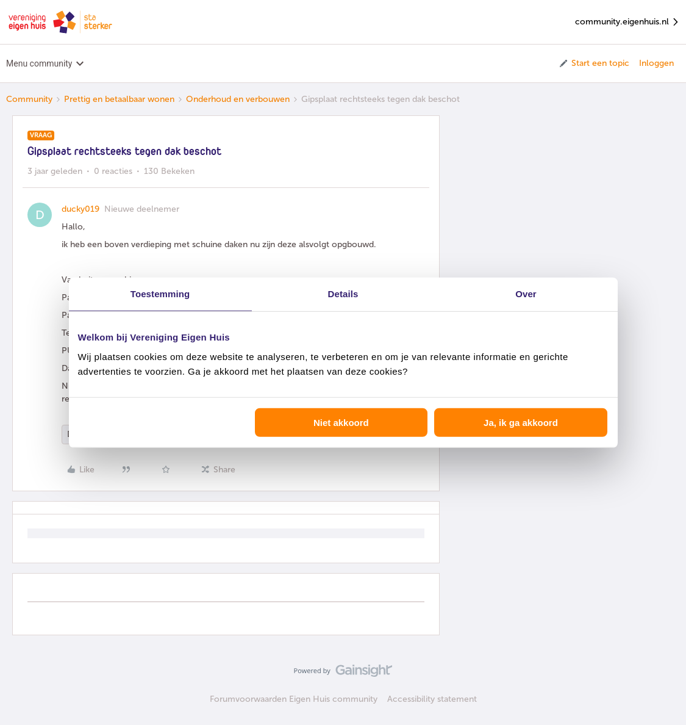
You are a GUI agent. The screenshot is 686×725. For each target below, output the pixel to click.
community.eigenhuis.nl (627, 22)
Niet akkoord (341, 422)
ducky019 (80, 209)
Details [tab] (343, 294)
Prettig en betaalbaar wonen (119, 99)
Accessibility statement (432, 699)
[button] (593, 63)
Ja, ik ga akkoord (521, 422)
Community (29, 99)
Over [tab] (526, 294)
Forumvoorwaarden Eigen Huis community (293, 699)
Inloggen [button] (656, 63)
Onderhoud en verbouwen (238, 99)
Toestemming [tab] (160, 294)
